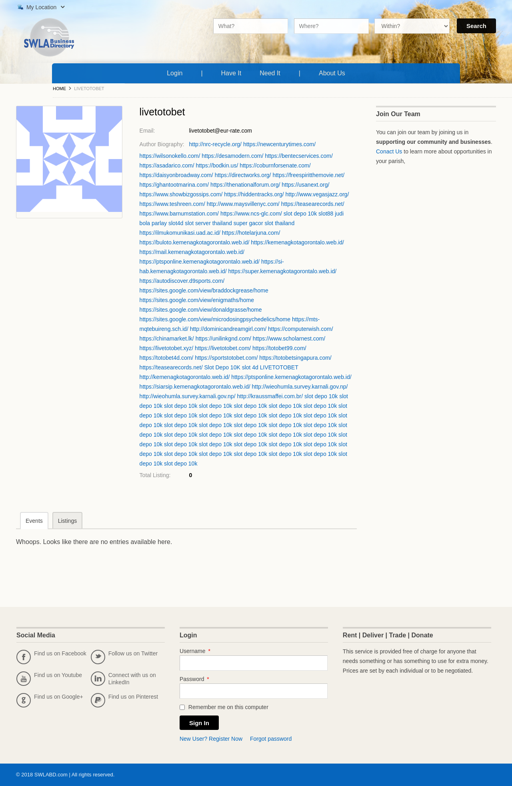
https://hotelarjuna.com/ (251, 233)
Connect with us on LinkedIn (123, 678)
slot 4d (250, 367)
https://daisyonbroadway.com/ (176, 175)
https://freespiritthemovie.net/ (308, 175)
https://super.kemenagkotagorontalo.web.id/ (282, 271)
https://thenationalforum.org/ (245, 184)
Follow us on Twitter (124, 657)
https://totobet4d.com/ (167, 358)
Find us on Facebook (51, 657)
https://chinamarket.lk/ (167, 338)
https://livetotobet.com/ (223, 348)
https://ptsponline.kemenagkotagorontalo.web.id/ (200, 261)
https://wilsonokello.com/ (170, 156)
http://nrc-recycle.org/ (215, 144)
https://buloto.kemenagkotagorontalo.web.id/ (195, 242)
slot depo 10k (300, 213)
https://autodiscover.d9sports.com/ (182, 281)
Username (195, 651)
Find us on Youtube (49, 678)
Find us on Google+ (49, 700)
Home (59, 88)
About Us (333, 72)
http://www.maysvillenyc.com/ (243, 204)
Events (34, 521)
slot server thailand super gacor (224, 223)
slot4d (175, 223)
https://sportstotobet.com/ (226, 358)
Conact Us (389, 151)
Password (194, 679)
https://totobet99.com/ (279, 348)
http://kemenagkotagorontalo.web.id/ (185, 377)
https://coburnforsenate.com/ (275, 165)
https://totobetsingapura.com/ (295, 358)
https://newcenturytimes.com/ (279, 144)
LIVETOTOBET (279, 367)
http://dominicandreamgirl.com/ (228, 329)
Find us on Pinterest (124, 700)
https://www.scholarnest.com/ (289, 338)
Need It (272, 72)
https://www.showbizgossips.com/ (181, 194)
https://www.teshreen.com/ (172, 204)
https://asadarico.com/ (167, 165)
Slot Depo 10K (222, 367)
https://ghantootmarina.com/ (174, 184)
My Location (40, 7)
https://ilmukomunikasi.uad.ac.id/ (180, 233)
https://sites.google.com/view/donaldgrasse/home (201, 309)
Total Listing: (155, 475)
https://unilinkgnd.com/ (223, 338)
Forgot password (271, 739)
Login (174, 73)
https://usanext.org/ (305, 184)
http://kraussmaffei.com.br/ (270, 396)
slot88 (325, 213)
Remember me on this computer (224, 707)
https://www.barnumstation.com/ (179, 213)
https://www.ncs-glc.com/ (251, 213)
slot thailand (279, 223)
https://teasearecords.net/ (312, 204)
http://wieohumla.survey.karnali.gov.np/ (300, 386)
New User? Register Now (211, 739)
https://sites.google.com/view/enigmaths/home (197, 300)
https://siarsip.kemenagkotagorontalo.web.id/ (195, 386)
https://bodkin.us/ (217, 165)
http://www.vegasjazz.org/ (317, 194)
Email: (147, 130)
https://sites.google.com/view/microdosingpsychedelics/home (215, 319)
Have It (233, 72)
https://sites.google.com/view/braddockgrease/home (204, 290)
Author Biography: (162, 144)
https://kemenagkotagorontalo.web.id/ (297, 242)
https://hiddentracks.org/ (254, 194)
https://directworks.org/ (243, 175)
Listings (67, 521)
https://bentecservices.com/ (299, 156)
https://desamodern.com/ (232, 156)
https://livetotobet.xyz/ (167, 348)
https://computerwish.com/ (300, 329)
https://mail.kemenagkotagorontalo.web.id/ (192, 252)
